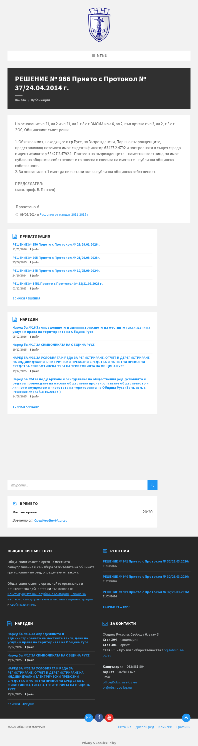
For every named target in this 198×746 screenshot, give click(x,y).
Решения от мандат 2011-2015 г (64, 214)
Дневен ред (145, 727)
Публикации (40, 100)
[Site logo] (99, 40)
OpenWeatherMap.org (51, 520)
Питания (124, 727)
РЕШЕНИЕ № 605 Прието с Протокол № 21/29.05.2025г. (56, 257)
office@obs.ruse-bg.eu (120, 682)
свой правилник (22, 604)
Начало (20, 100)
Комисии (165, 727)
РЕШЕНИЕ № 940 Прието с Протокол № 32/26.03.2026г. (146, 576)
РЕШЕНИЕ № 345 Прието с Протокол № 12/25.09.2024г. (56, 270)
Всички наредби (26, 406)
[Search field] (70, 485)
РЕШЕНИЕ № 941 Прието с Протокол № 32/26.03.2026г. (146, 561)
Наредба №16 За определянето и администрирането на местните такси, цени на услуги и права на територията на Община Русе (81, 329)
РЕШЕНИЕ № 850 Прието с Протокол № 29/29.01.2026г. (56, 244)
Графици (183, 727)
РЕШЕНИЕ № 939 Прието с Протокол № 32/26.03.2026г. (146, 592)
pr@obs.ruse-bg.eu (117, 687)
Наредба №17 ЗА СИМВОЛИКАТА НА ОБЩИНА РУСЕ (53, 344)
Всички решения (26, 298)
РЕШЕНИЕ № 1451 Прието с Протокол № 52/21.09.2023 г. (57, 283)
